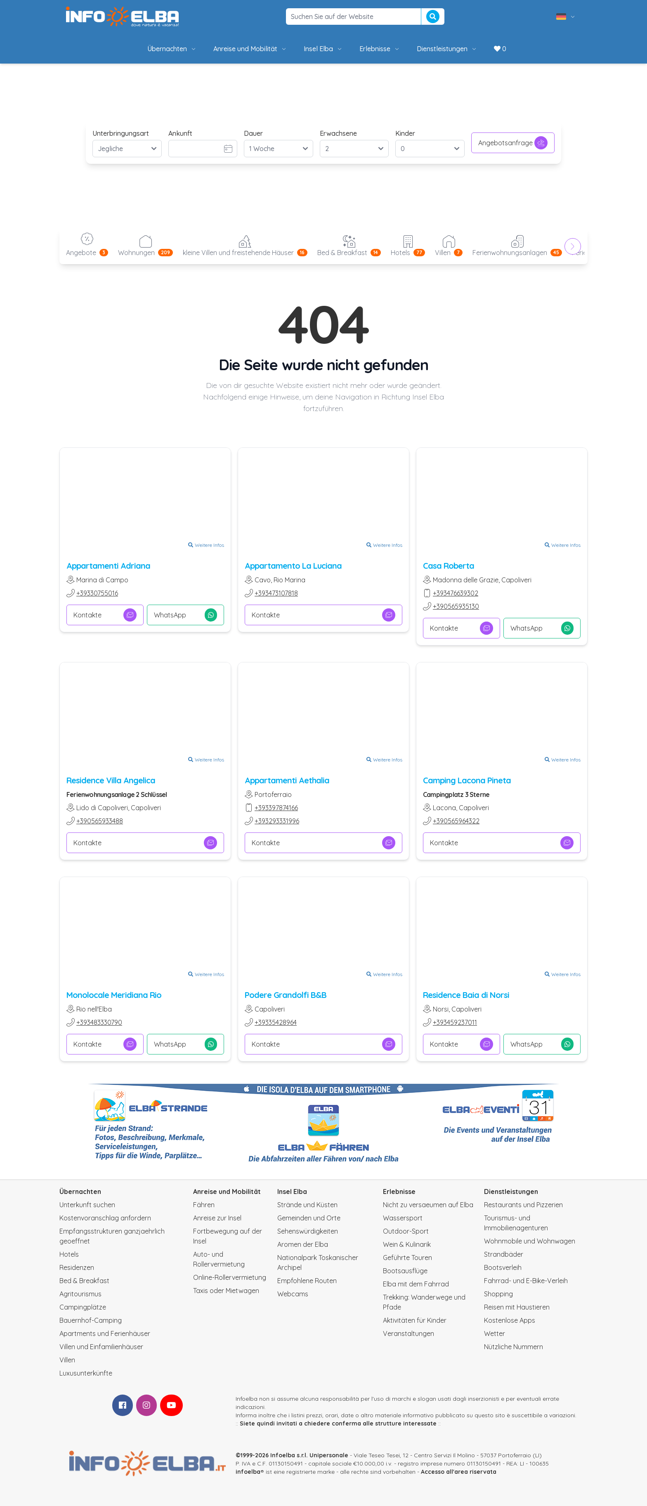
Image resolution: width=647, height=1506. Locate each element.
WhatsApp (185, 615)
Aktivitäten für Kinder (414, 1320)
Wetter (494, 1333)
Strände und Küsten (307, 1205)
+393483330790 (99, 1022)
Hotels (69, 1254)
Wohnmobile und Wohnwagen (529, 1241)
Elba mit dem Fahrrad (416, 1284)
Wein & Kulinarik (407, 1244)
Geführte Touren (407, 1257)
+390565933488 (99, 821)
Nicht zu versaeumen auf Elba (428, 1205)
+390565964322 (456, 821)
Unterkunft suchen (87, 1205)
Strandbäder (503, 1254)
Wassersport (403, 1218)
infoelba (248, 1471)
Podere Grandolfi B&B (285, 995)
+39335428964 (276, 1022)
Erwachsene (338, 133)
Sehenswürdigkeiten (307, 1231)
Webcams (292, 1294)
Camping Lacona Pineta (467, 780)
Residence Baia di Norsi (466, 995)
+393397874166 (276, 808)
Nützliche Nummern (513, 1347)
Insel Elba (323, 49)
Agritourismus (80, 1294)
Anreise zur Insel (217, 1218)
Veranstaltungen (408, 1333)
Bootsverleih (503, 1267)
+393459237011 (455, 1022)
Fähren (204, 1205)
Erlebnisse (379, 49)
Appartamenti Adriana (108, 565)
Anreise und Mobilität (250, 49)
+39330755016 (97, 593)
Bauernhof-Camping (90, 1320)
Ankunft (180, 133)
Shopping (498, 1294)
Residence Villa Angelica (110, 780)
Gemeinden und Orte (308, 1218)
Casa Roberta (448, 565)
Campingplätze (82, 1307)
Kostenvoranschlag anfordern (105, 1218)
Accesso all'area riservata (458, 1471)
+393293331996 (277, 821)
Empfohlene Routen (307, 1281)
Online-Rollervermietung (229, 1277)
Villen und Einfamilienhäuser (101, 1347)
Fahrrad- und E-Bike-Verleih (526, 1281)
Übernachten (172, 49)
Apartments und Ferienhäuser (104, 1333)
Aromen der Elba (302, 1244)
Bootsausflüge (405, 1271)
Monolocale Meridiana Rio (113, 995)
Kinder (405, 133)
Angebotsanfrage (513, 142)
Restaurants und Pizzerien (523, 1205)
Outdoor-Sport (406, 1231)
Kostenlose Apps (509, 1320)
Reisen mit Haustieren (517, 1307)
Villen (67, 1360)
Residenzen (76, 1267)
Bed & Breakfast (84, 1281)
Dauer (253, 133)
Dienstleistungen (447, 49)
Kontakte (105, 615)
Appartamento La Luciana (293, 565)
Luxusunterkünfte (85, 1373)
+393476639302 (455, 593)
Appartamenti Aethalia (287, 780)
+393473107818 (276, 593)
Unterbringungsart (120, 133)
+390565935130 (456, 606)
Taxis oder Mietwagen (226, 1290)
